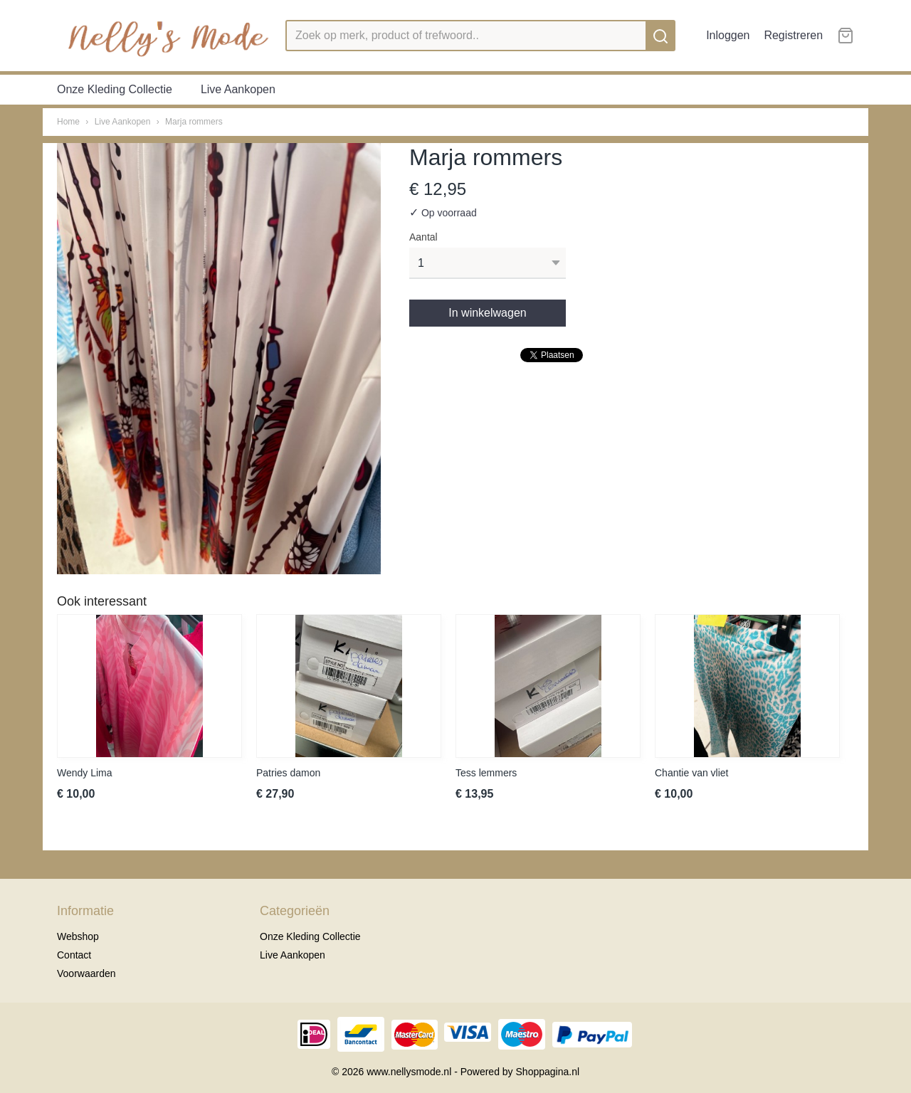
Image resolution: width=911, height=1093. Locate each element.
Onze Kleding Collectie (114, 89)
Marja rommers (194, 122)
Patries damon (288, 772)
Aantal (423, 237)
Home (68, 122)
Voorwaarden (86, 973)
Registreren (793, 35)
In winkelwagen (487, 313)
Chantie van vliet (692, 772)
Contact (74, 955)
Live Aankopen (238, 89)
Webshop (78, 936)
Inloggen (727, 35)
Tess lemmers (486, 772)
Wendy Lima (84, 772)
